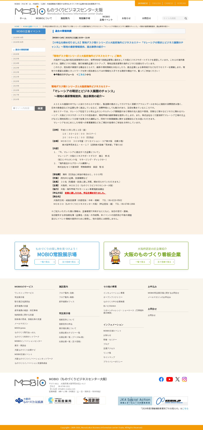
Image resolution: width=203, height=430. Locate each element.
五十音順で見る (69, 261)
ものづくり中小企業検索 (113, 301)
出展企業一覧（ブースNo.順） (72, 337)
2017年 (15, 94)
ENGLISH (156, 3)
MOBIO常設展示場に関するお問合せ (163, 293)
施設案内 (65, 18)
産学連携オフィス (66, 301)
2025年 (15, 58)
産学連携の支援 (21, 306)
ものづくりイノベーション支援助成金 (31, 363)
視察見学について (66, 320)
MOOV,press (20, 328)
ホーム (23, 18)
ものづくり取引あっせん (25, 332)
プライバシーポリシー (113, 362)
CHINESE (169, 3)
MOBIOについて (44, 18)
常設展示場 (84, 18)
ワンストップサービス (24, 293)
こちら (82, 74)
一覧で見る (45, 261)
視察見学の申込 (65, 324)
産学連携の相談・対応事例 (26, 310)
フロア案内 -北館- (66, 293)
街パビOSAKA (109, 306)
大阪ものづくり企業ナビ (25, 350)
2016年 (15, 99)
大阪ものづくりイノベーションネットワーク (34, 359)
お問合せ (146, 18)
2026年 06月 (17, 42)
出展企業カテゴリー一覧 (69, 333)
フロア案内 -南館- (66, 297)
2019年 (15, 85)
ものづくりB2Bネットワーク (27, 337)
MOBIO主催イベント (106, 18)
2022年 (15, 72)
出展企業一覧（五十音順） (70, 341)
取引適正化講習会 (22, 301)
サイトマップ (109, 357)
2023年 (15, 67)
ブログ (106, 344)
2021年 (15, 76)
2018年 (15, 90)
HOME (17, 26)
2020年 (15, 81)
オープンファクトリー (113, 297)
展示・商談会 (20, 345)
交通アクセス (109, 348)
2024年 (15, 63)
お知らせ (126, 18)
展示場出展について (67, 328)
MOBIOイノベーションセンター (28, 341)
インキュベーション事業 (113, 293)
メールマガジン (21, 323)
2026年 (15, 54)
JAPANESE (143, 3)
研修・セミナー (110, 340)
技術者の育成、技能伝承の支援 (28, 319)
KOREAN (181, 3)
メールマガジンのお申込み (159, 297)
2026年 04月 (17, 37)
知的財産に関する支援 (24, 315)
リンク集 (107, 353)
